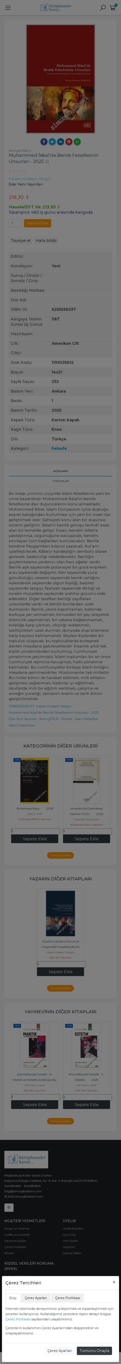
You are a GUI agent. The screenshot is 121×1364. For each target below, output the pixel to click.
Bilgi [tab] (12, 1298)
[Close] (114, 1282)
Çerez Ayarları (59, 1351)
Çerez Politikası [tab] (67, 1298)
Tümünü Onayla (94, 1351)
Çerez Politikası (17, 1319)
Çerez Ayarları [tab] (36, 1298)
